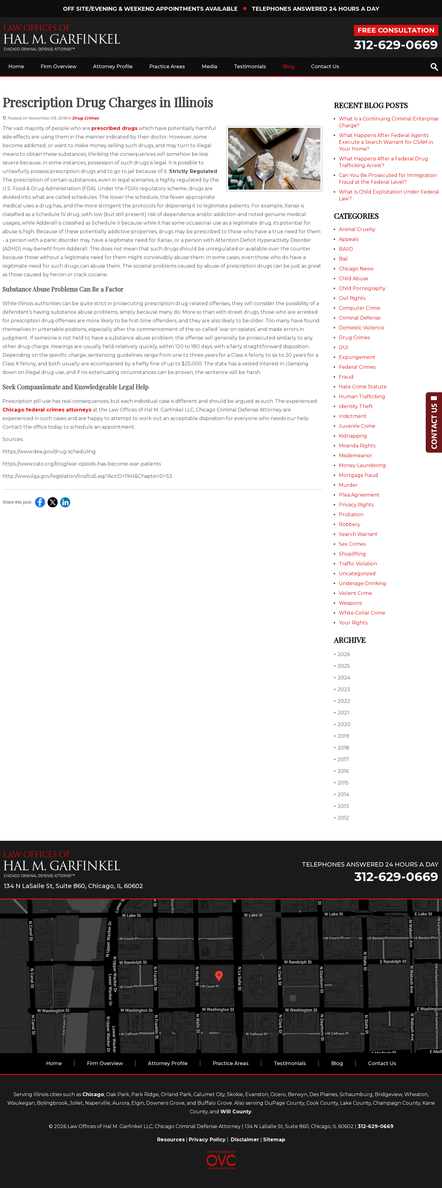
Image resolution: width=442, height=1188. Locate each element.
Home (16, 66)
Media (209, 66)
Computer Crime (359, 308)
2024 (342, 678)
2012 (341, 818)
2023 (342, 689)
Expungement (357, 357)
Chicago (93, 1094)
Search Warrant (358, 534)
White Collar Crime (362, 613)
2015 (341, 783)
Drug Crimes (85, 118)
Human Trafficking (362, 396)
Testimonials (250, 66)
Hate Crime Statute (363, 387)
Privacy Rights (356, 505)
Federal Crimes (357, 367)
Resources (171, 1140)
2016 (341, 771)
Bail (343, 259)
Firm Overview (58, 66)
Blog (288, 66)
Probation (351, 514)
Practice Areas (167, 66)
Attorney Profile (113, 66)
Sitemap (274, 1140)
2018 (341, 748)
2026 (342, 654)
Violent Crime (355, 593)
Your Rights (353, 623)
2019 (341, 736)
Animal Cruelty (357, 229)
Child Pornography (362, 288)
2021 (341, 713)
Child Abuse (353, 278)
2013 (341, 806)
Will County (235, 1112)
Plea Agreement (359, 495)
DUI (343, 347)
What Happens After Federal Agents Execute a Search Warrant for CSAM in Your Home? (386, 142)
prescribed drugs (114, 128)
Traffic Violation (358, 564)
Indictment (352, 416)
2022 (342, 701)
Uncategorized (357, 573)
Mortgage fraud (358, 475)
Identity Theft (356, 406)
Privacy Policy (207, 1140)
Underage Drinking (362, 583)
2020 (342, 724)
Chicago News (356, 269)
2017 (341, 759)
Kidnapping (353, 436)
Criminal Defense (360, 318)
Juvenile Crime (357, 426)
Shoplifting (352, 554)
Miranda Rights (357, 446)
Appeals (349, 239)
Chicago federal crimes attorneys (46, 410)
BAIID (346, 249)
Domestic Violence (361, 328)
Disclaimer (245, 1140)
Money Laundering (362, 465)
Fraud (346, 377)
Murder (348, 485)
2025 (342, 666)
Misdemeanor (355, 455)
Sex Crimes (352, 544)
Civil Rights (352, 298)
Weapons (350, 603)
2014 (341, 794)
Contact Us (325, 66)
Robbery (349, 524)
